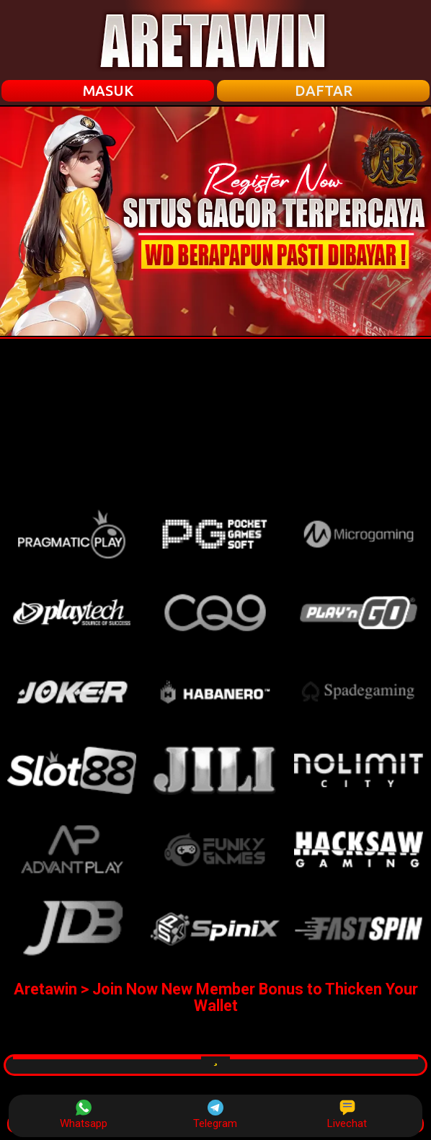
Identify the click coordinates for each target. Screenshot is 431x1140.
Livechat (347, 1115)
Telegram (215, 1115)
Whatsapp (83, 1115)
